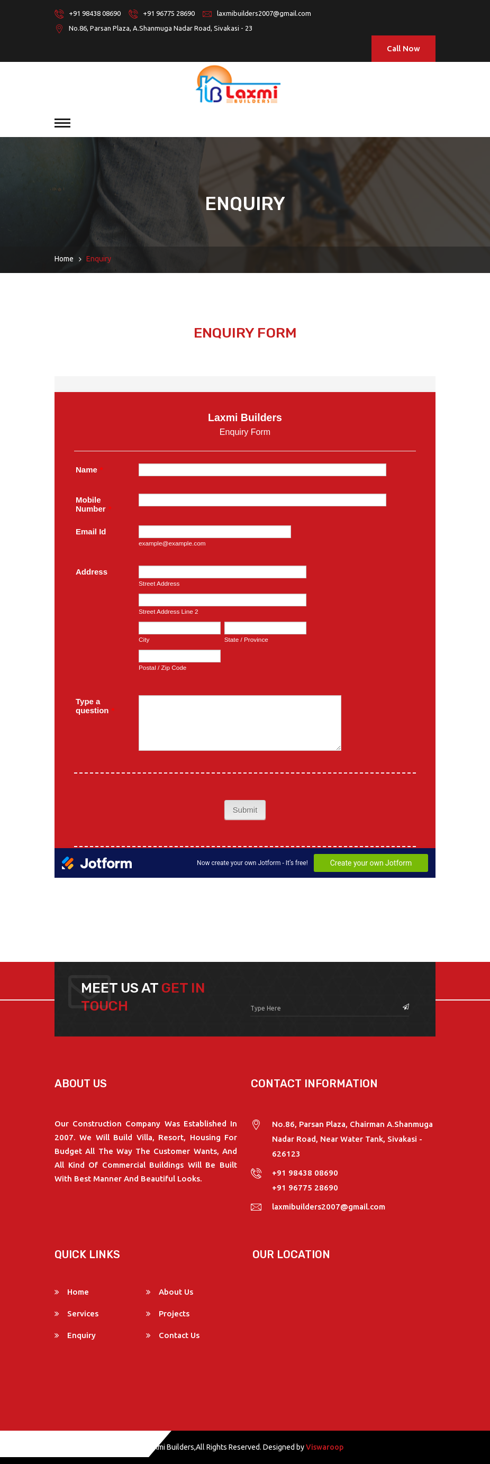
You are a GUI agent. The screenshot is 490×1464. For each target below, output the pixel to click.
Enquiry (81, 1335)
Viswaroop (324, 1447)
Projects (174, 1313)
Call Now (403, 48)
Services (82, 1313)
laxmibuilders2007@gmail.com (264, 13)
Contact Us (179, 1335)
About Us (176, 1292)
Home (64, 258)
